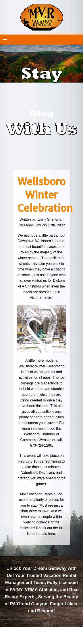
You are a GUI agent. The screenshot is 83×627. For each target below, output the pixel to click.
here (51, 534)
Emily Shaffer (47, 219)
